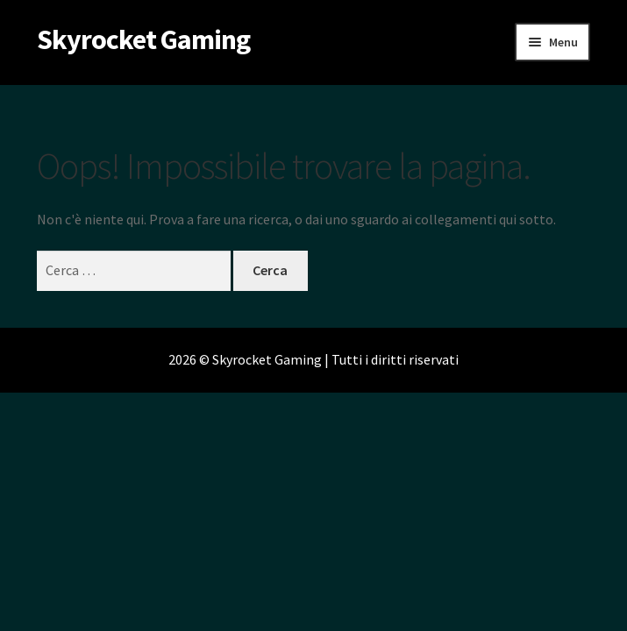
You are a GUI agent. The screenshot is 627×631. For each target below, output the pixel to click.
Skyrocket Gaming (143, 39)
